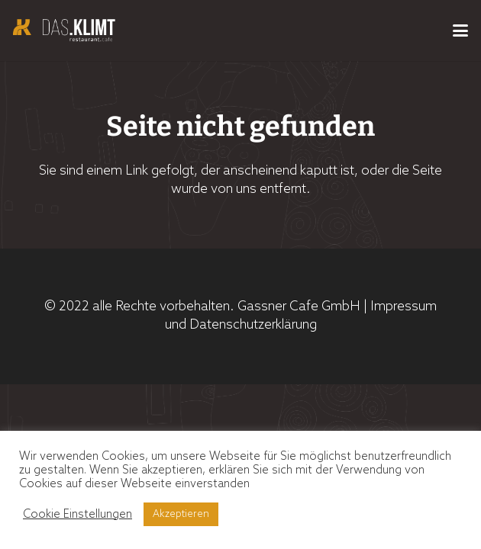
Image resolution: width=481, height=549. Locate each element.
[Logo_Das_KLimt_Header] (64, 30)
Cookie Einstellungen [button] (77, 515)
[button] (460, 30)
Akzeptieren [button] (181, 514)
